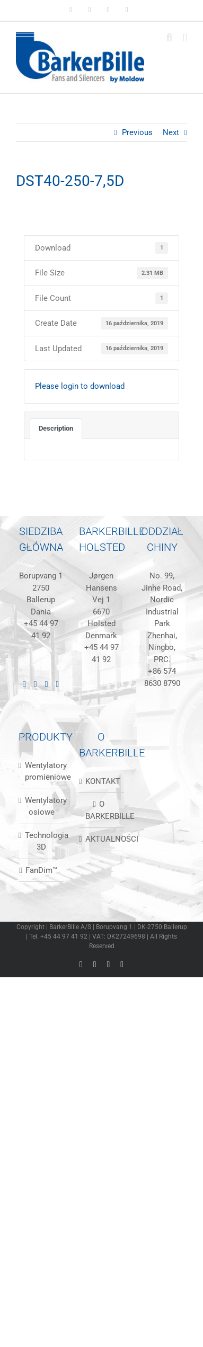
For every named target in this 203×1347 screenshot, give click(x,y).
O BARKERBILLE (102, 810)
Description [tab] (56, 428)
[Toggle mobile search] (169, 37)
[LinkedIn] (24, 684)
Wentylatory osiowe (41, 806)
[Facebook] (35, 684)
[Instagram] (46, 684)
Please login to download (80, 386)
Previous (137, 132)
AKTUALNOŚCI (102, 839)
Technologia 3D (41, 841)
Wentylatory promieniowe (41, 771)
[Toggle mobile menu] (185, 37)
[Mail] (57, 684)
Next (171, 132)
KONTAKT (102, 781)
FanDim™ (41, 870)
